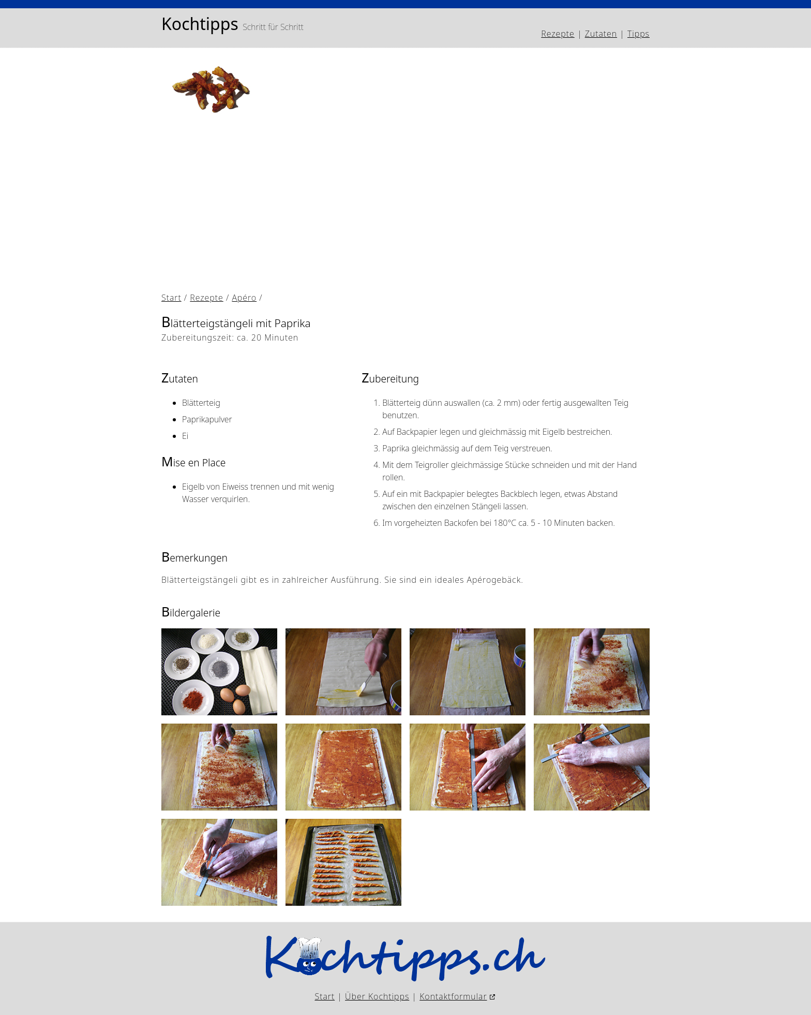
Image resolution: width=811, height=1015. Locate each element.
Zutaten (601, 33)
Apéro (244, 297)
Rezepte (557, 33)
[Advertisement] (471, 210)
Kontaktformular (453, 996)
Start (171, 297)
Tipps (638, 33)
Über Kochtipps (377, 996)
